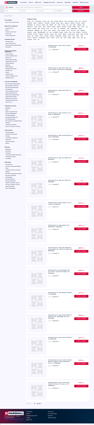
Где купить (60, 2)
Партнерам (68, 2)
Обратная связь (84, 2)
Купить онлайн (81, 49)
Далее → (39, 403)
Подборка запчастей (49, 2)
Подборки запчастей (31, 415)
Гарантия (75, 2)
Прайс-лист (38, 2)
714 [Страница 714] (34, 403)
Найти (81, 7)
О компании (23, 2)
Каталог (31, 2)
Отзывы (28, 417)
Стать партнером (52, 413)
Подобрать (81, 10)
